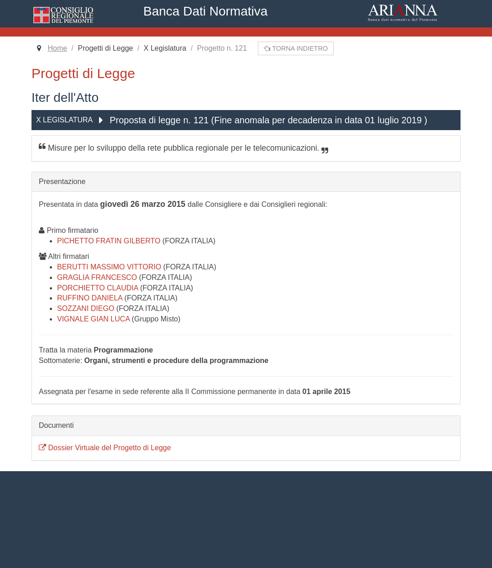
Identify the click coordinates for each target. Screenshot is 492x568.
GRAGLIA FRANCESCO (98, 277)
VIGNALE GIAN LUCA (94, 319)
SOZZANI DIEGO (86, 308)
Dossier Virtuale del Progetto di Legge (105, 448)
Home (57, 48)
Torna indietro (296, 48)
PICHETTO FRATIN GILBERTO (109, 241)
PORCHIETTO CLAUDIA (98, 288)
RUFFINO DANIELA (91, 298)
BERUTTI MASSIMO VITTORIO (110, 267)
